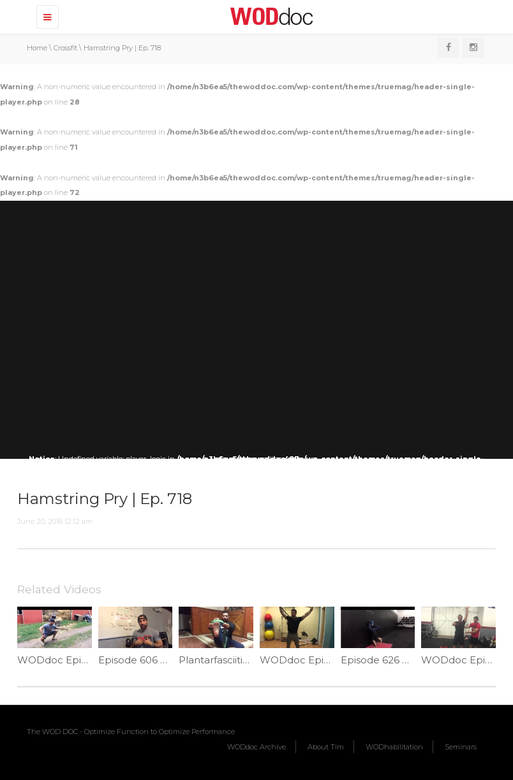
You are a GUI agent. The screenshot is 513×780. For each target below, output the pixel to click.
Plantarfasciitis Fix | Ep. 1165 (243, 660)
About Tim (326, 746)
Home (37, 47)
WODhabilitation (394, 746)
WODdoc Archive (256, 746)
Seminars (461, 746)
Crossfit (65, 47)
